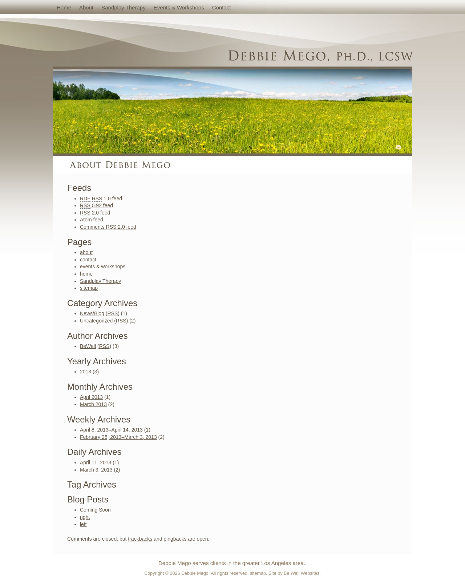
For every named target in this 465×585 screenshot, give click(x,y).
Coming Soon (95, 510)
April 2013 (91, 397)
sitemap (89, 288)
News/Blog (92, 313)
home (64, 7)
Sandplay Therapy (123, 7)
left (83, 524)
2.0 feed (95, 213)
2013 (85, 371)
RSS (112, 313)
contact (221, 7)
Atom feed (91, 220)
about (86, 7)
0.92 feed (96, 206)
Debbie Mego (195, 573)
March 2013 (93, 404)
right (85, 517)
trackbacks (140, 539)
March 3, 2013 (96, 470)
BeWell (88, 346)
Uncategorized (96, 321)
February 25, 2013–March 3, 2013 (118, 437)
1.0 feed (101, 199)
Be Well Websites (301, 573)
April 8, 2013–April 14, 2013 (111, 430)
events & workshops (179, 7)
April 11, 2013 (95, 462)
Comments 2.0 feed (108, 227)
